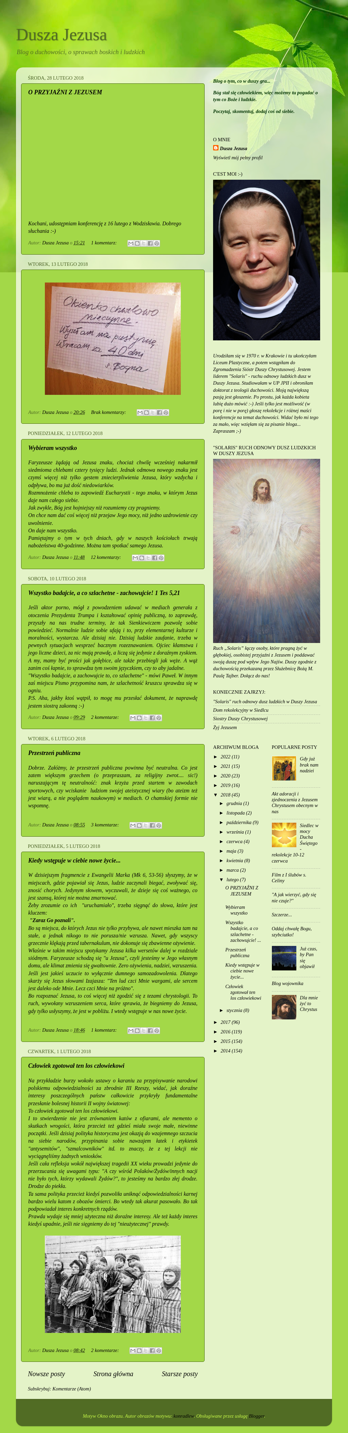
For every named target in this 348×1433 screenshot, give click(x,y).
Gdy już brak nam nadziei (309, 764)
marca (233, 870)
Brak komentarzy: (109, 412)
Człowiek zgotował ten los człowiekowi (76, 1065)
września (236, 832)
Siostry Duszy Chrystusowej (240, 718)
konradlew (184, 1416)
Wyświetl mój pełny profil (238, 157)
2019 (226, 785)
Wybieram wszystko (52, 448)
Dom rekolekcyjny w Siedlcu (240, 710)
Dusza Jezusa (61, 34)
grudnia (235, 803)
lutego (233, 879)
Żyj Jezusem (225, 727)
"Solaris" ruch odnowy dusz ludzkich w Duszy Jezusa (265, 701)
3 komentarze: (105, 824)
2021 (226, 766)
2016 (226, 1031)
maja (232, 851)
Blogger (256, 1416)
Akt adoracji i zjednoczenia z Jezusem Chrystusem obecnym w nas (295, 802)
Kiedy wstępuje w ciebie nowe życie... (74, 860)
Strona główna (113, 1374)
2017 (226, 1022)
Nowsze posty (46, 1374)
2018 (226, 795)
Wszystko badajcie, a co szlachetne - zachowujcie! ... (243, 931)
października (240, 822)
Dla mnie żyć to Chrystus (309, 1003)
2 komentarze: (105, 717)
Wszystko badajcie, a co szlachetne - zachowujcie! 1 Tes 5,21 (104, 593)
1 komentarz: (104, 242)
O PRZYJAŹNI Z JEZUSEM (65, 92)
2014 (226, 1050)
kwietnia (235, 860)
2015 (226, 1041)
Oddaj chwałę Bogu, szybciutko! (292, 931)
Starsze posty (180, 1374)
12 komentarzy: (106, 557)
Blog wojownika (287, 983)
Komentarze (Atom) (71, 1388)
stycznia (235, 1010)
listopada (236, 813)
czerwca (235, 841)
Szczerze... (282, 914)
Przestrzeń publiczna (54, 753)
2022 (226, 756)
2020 (226, 775)
